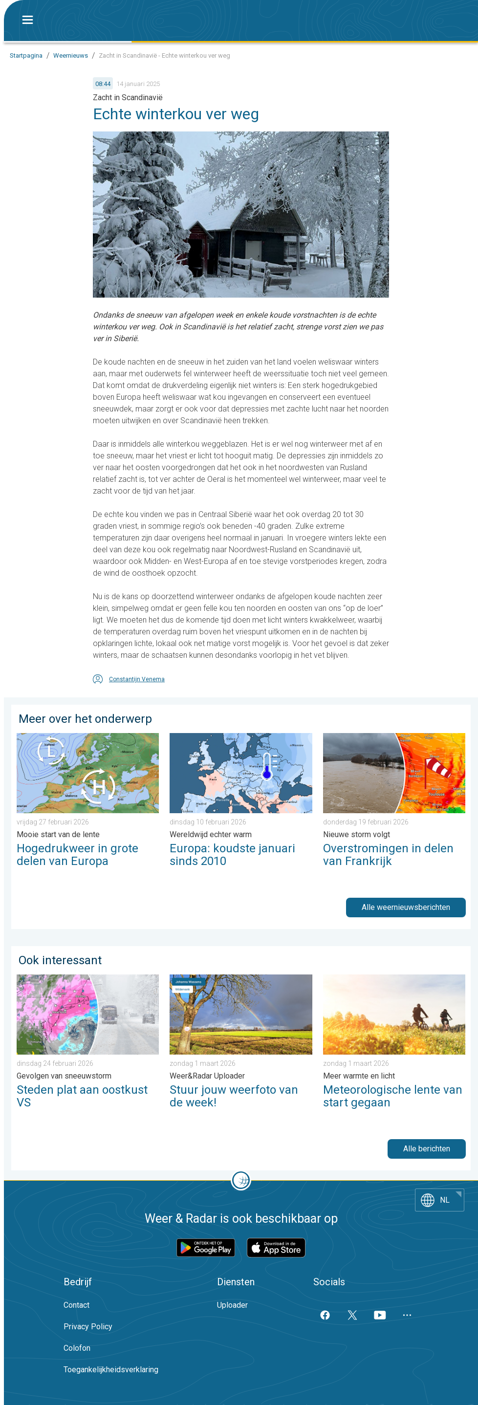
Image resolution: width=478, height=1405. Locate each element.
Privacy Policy (88, 1326)
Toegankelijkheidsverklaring (111, 1369)
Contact (76, 1305)
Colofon (77, 1348)
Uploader (232, 1305)
